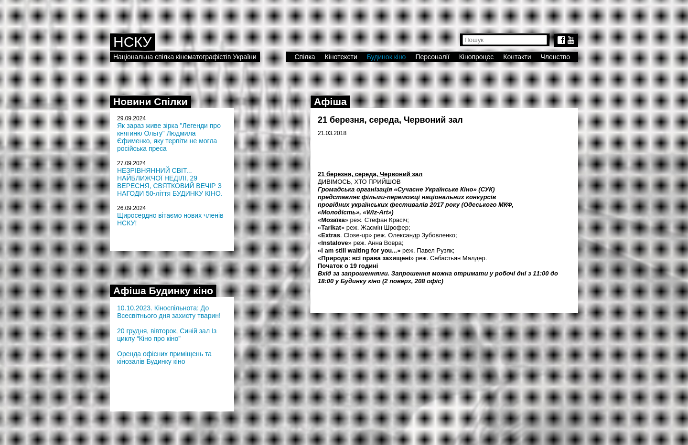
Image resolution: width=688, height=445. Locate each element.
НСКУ (132, 42)
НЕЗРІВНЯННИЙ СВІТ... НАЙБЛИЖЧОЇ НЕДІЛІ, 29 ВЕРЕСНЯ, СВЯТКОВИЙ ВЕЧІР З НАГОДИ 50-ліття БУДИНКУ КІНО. (170, 182)
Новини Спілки (150, 101)
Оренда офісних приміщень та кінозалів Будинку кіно (164, 357)
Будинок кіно (386, 57)
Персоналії (432, 57)
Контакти (517, 57)
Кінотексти (341, 57)
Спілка (304, 57)
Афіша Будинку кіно (163, 290)
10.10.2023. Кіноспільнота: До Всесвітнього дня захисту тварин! (169, 311)
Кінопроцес (476, 57)
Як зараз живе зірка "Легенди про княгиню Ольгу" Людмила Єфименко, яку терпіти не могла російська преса (169, 137)
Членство (555, 57)
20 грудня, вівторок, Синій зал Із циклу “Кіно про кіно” (166, 334)
